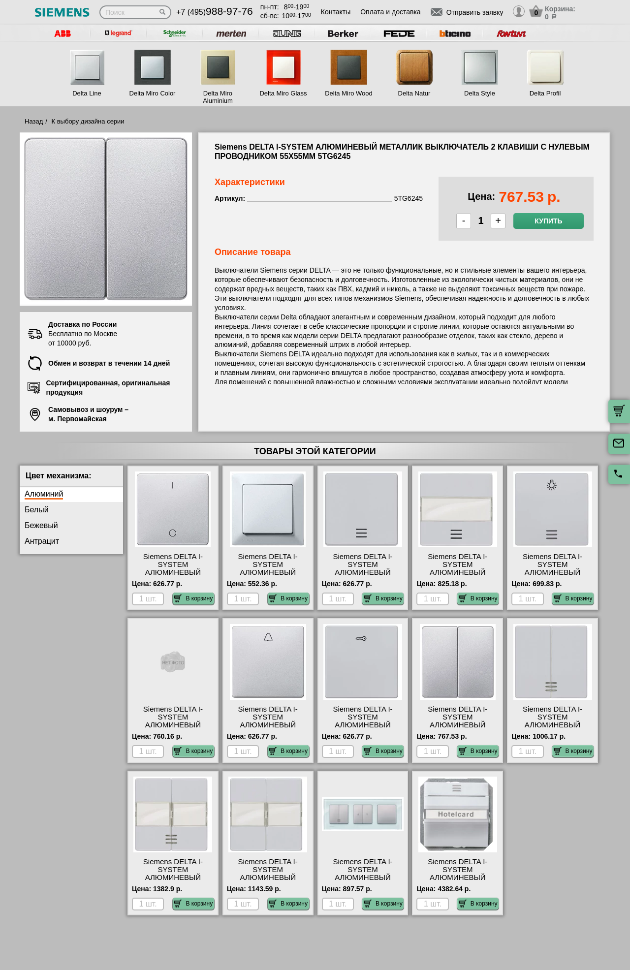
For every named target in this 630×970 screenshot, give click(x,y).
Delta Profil (545, 93)
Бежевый (41, 525)
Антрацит (42, 541)
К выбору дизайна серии (88, 121)
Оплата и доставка (390, 12)
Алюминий (44, 494)
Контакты (335, 12)
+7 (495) (214, 12)
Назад (34, 121)
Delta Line (86, 93)
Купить (548, 221)
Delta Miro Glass (283, 93)
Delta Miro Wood (349, 93)
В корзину (193, 598)
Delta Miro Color (152, 93)
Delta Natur (414, 93)
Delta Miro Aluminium (218, 97)
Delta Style (479, 93)
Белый (37, 509)
